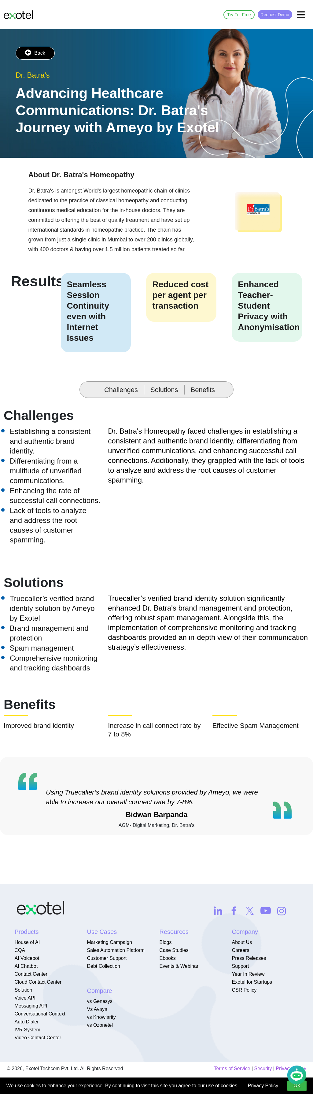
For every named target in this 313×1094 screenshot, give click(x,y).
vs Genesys (99, 1001)
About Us (242, 942)
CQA (19, 950)
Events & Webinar (178, 966)
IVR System (27, 1029)
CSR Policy (244, 990)
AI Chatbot (26, 966)
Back (35, 53)
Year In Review (248, 974)
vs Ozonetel (99, 1025)
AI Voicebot (26, 958)
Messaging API (30, 1005)
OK (296, 1085)
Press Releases (249, 958)
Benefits (203, 390)
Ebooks (167, 958)
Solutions (164, 390)
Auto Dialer (26, 1021)
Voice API (24, 997)
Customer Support (107, 958)
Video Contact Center (37, 1037)
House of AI (27, 942)
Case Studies (173, 950)
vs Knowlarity (101, 1017)
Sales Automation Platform (116, 950)
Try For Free (239, 14)
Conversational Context (39, 1013)
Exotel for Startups (252, 982)
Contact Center (30, 974)
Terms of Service (232, 1068)
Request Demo (275, 14)
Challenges (121, 390)
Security (263, 1068)
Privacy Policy (263, 1085)
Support (240, 966)
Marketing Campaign (109, 942)
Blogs (165, 942)
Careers (240, 950)
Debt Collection (103, 966)
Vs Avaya (97, 1009)
